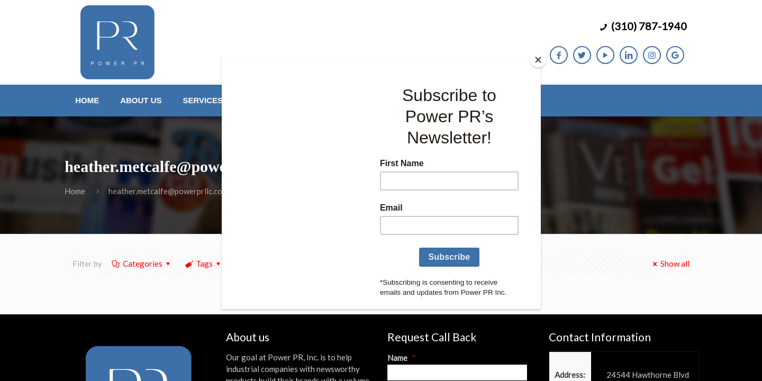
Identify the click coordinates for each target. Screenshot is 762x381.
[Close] (538, 60)
